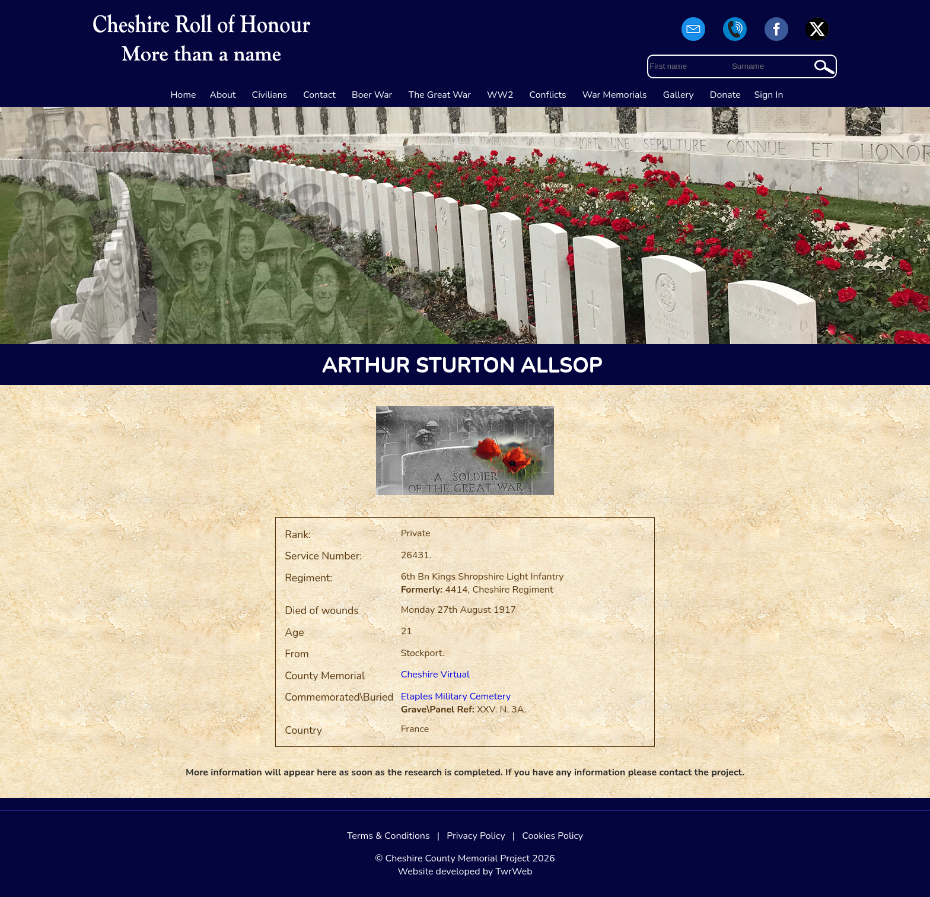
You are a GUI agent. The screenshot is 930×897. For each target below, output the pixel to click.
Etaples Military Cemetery (456, 696)
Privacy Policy (476, 835)
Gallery (678, 94)
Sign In (769, 94)
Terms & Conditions (388, 835)
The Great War (439, 94)
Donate (725, 94)
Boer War (372, 94)
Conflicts (548, 94)
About (222, 94)
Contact (319, 94)
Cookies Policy (552, 835)
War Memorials (614, 94)
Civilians (270, 94)
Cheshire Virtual (435, 674)
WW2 (500, 94)
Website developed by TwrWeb (464, 871)
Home (183, 94)
